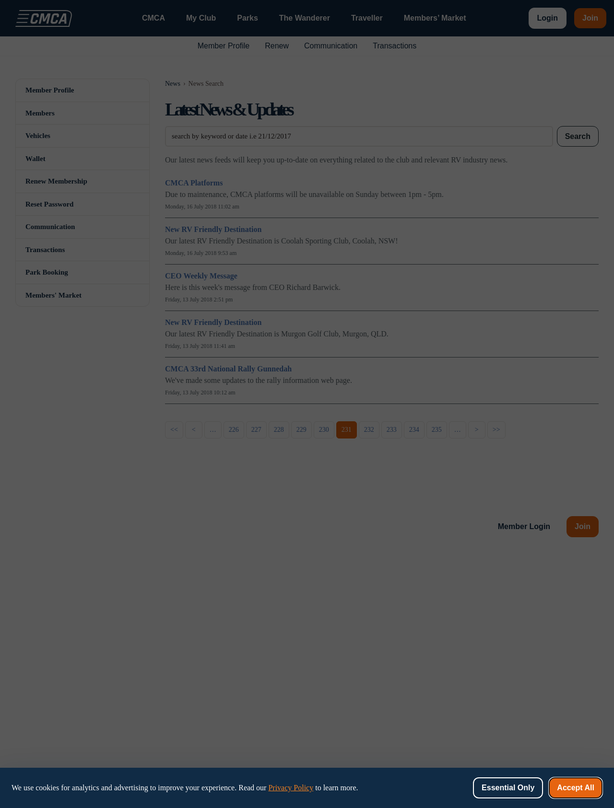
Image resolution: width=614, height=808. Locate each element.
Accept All (575, 788)
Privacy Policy (290, 788)
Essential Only (508, 788)
